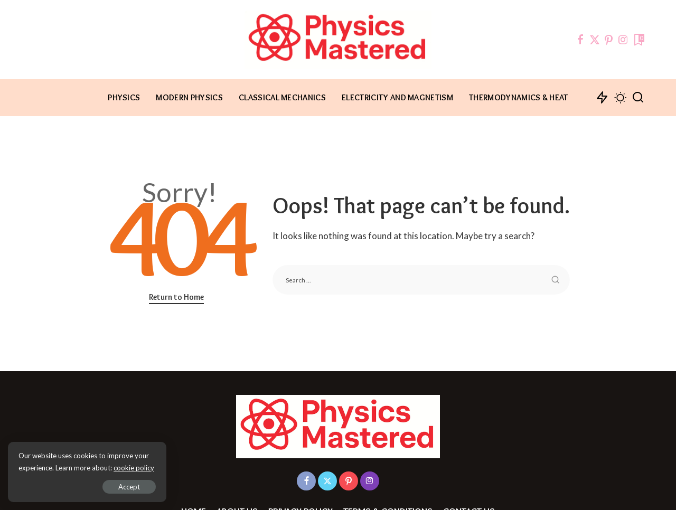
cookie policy (134, 468)
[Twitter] (594, 39)
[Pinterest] (609, 39)
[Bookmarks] (638, 39)
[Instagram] (623, 39)
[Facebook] (580, 39)
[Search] (638, 97)
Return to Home (176, 297)
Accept (129, 487)
